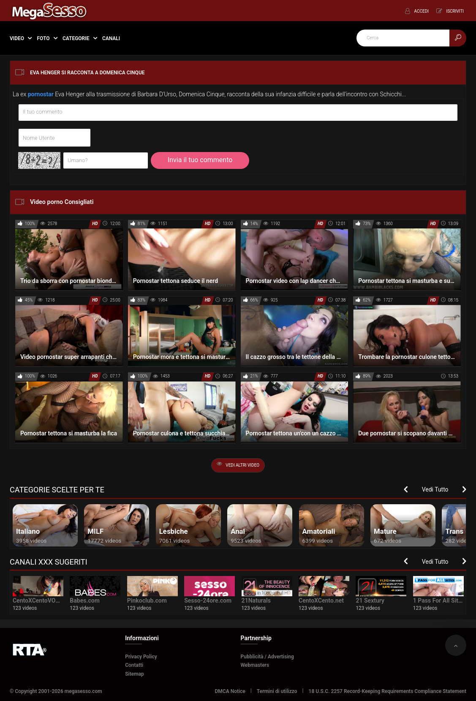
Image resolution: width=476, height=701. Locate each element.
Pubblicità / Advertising (267, 657)
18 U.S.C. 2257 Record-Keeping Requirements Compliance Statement (388, 691)
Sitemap (134, 674)
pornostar (41, 94)
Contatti (134, 665)
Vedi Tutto (435, 489)
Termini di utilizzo (277, 691)
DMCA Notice (230, 691)
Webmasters (255, 665)
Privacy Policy (141, 657)
